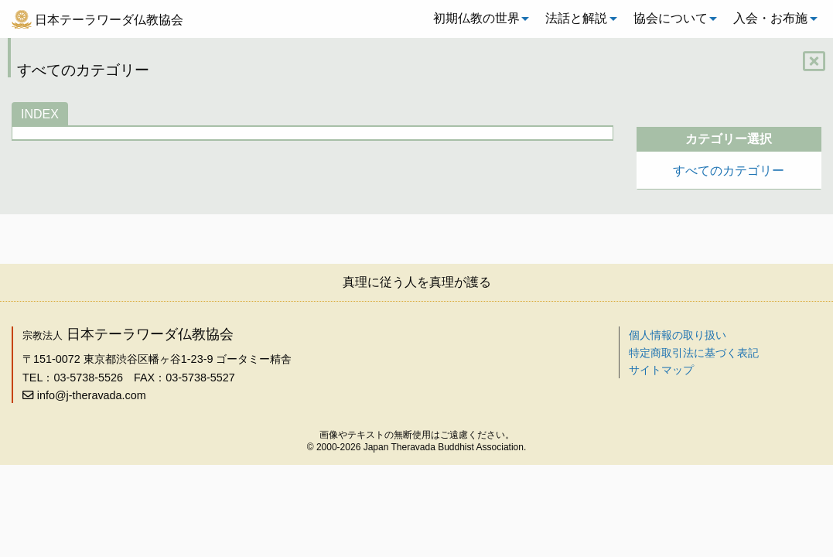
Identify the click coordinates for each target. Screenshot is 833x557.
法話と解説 (576, 18)
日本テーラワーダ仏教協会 (109, 19)
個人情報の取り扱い (677, 335)
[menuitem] (477, 18)
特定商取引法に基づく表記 (694, 353)
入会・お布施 (770, 18)
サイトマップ (661, 370)
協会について (670, 18)
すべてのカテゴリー (728, 170)
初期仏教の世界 (476, 18)
